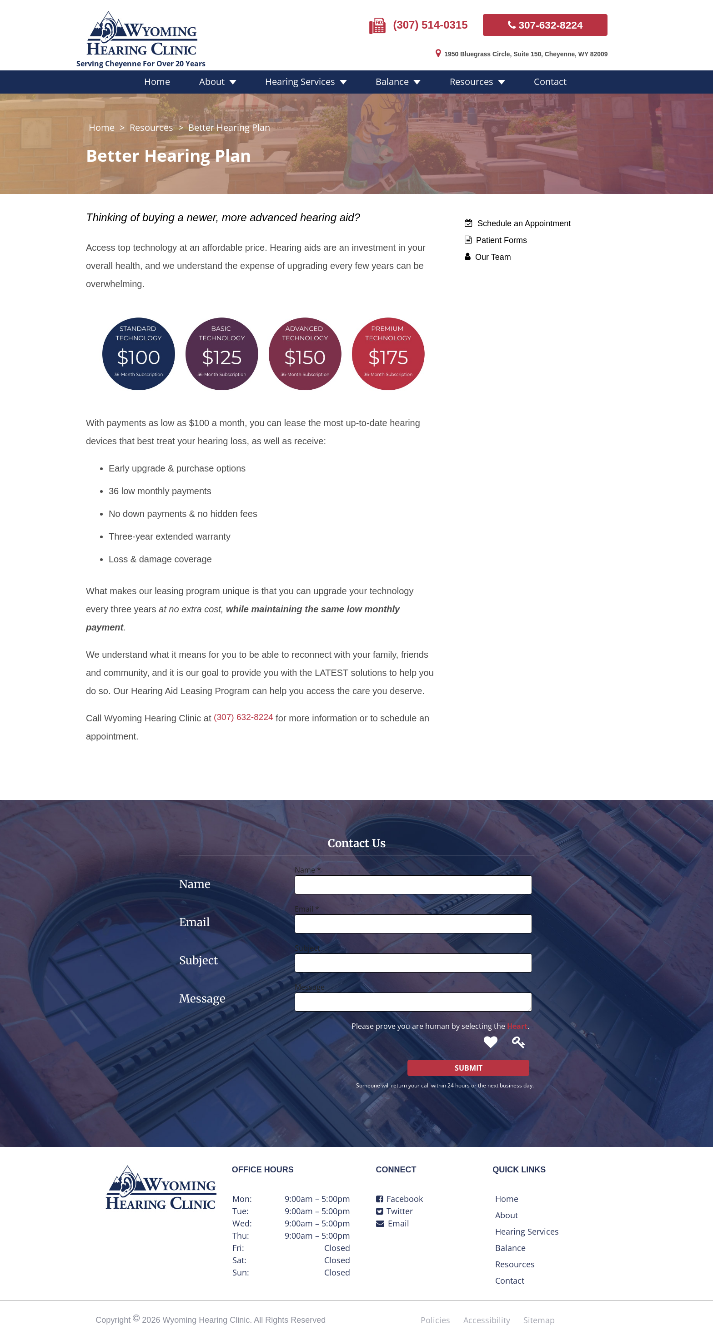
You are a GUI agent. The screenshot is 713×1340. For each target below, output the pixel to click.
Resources (462, 78)
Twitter (394, 1206)
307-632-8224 (545, 23)
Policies (435, 1315)
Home (175, 78)
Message (310, 983)
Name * (308, 866)
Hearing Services (305, 78)
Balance (390, 78)
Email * (307, 905)
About (223, 78)
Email (392, 1219)
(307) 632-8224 (245, 714)
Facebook (399, 1194)
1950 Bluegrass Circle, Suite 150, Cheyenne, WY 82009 (515, 52)
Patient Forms (496, 236)
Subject (307, 944)
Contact (534, 78)
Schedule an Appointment (518, 219)
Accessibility (486, 1315)
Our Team (488, 253)
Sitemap (539, 1315)
